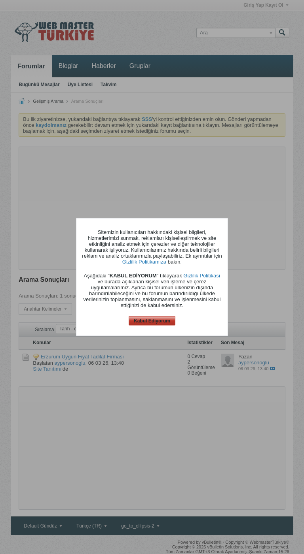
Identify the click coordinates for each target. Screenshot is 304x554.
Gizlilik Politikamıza (144, 261)
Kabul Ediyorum (152, 320)
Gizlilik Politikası (201, 275)
